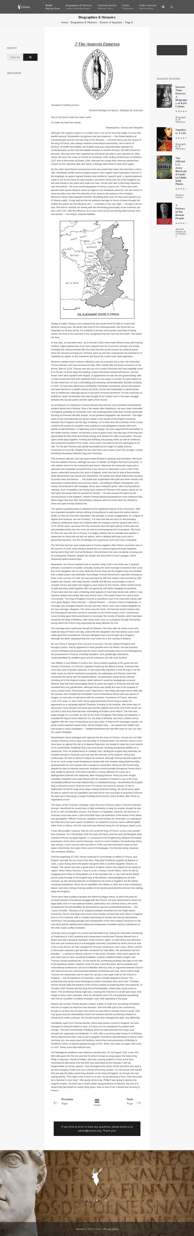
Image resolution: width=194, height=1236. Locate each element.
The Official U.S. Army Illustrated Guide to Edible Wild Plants (181, 171)
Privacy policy (110, 1229)
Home (64, 22)
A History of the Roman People (180, 211)
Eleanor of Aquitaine (111, 22)
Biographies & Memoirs (84, 22)
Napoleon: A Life (180, 131)
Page (69, 1101)
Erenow (80, 1229)
